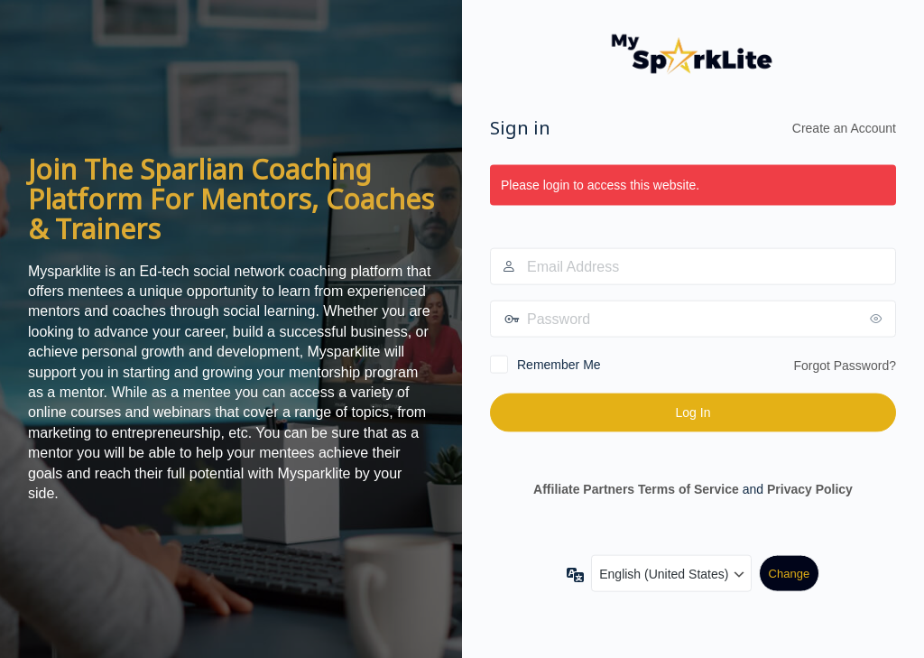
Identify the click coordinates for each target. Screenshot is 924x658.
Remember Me (559, 364)
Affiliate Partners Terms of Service (636, 488)
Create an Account (844, 127)
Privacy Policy (810, 488)
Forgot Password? (844, 365)
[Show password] (878, 319)
